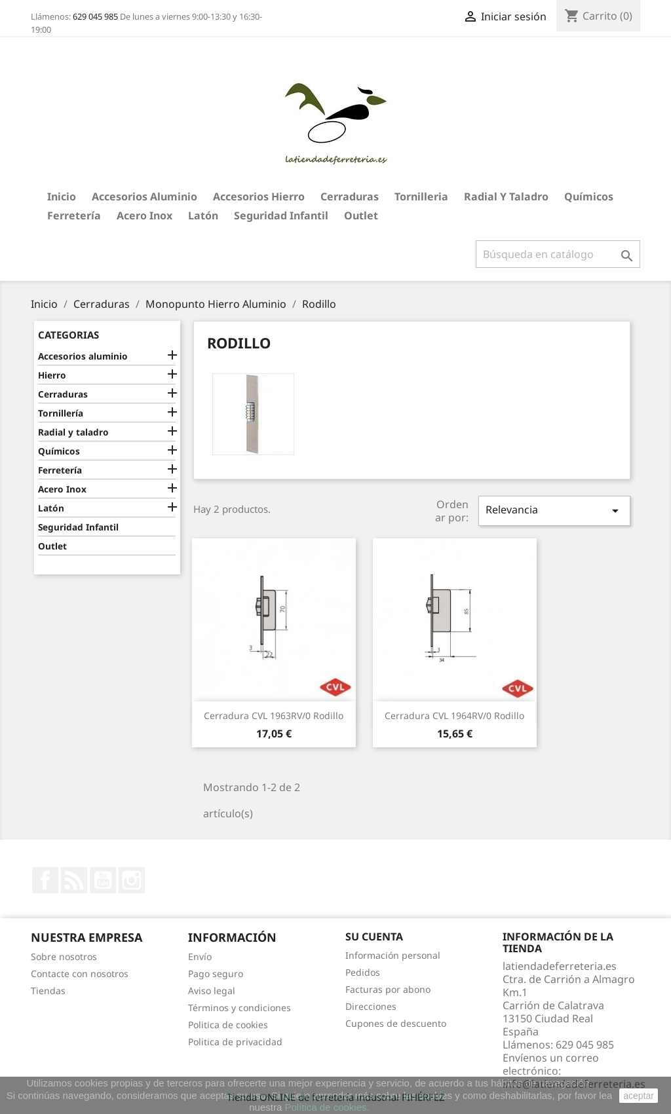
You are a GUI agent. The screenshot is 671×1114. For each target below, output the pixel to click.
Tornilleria (421, 196)
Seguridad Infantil (281, 215)
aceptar (638, 1095)
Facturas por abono (388, 989)
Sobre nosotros (64, 956)
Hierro (52, 375)
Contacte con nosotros (79, 973)
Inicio (61, 196)
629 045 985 (95, 16)
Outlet (361, 215)
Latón (203, 215)
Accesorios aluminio (144, 196)
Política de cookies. (326, 1107)
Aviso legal (211, 990)
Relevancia (554, 510)
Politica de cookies (228, 1024)
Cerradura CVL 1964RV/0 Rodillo (454, 715)
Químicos (588, 196)
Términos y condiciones (239, 1007)
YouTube (103, 880)
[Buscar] (558, 254)
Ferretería (74, 215)
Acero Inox (144, 215)
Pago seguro (215, 973)
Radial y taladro (506, 196)
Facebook (45, 880)
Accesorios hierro (259, 196)
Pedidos (362, 972)
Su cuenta (374, 936)
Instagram (132, 880)
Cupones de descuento (395, 1023)
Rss (74, 880)
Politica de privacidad (235, 1041)
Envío (200, 956)
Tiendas (48, 990)
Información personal (392, 955)
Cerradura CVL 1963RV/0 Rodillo (273, 715)
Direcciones (370, 1006)
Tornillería (60, 413)
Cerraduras (349, 196)
